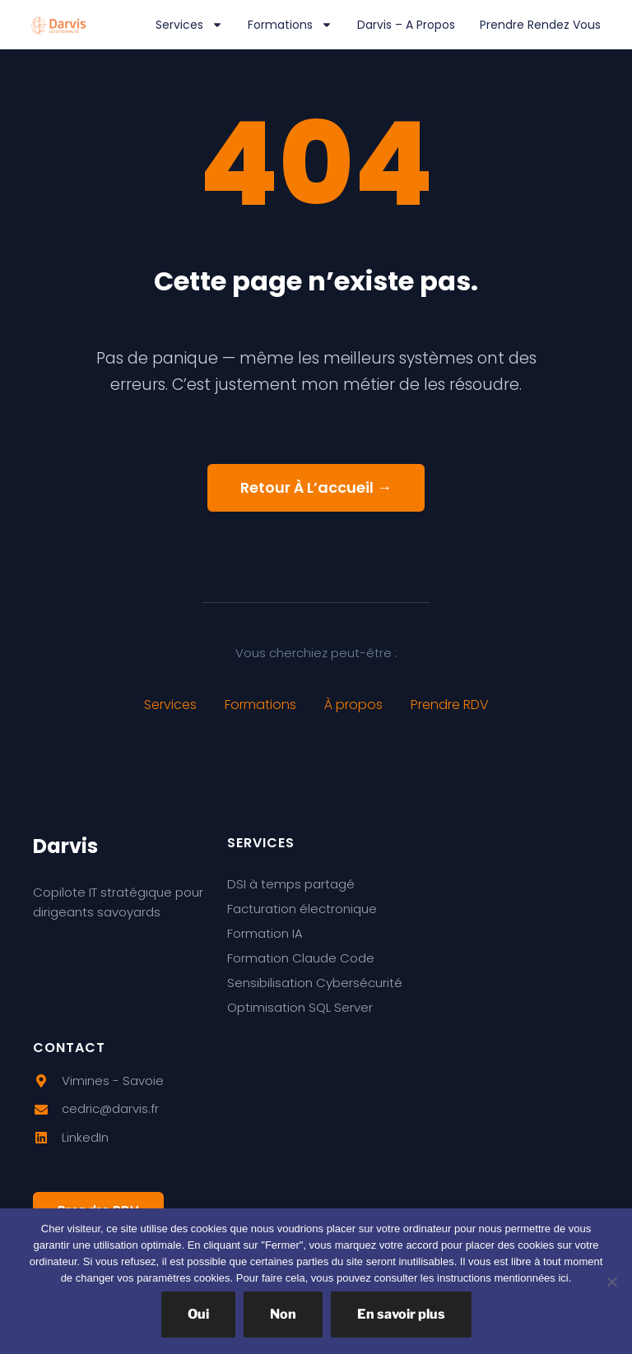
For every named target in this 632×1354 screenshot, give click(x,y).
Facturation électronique (302, 908)
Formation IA (265, 933)
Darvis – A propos (406, 24)
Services (189, 25)
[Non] (611, 1281)
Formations (290, 25)
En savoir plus (401, 1314)
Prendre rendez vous (540, 24)
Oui (198, 1314)
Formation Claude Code (300, 958)
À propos (353, 704)
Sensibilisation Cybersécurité (314, 982)
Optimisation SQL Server (300, 1007)
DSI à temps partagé (291, 884)
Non (283, 1314)
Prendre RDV (450, 704)
